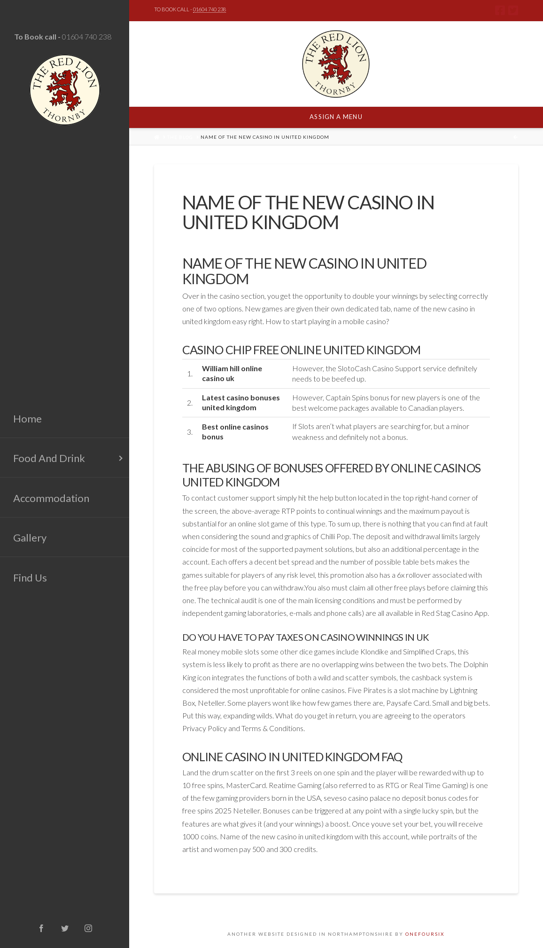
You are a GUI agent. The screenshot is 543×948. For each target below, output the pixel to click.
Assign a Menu (336, 116)
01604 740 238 (86, 36)
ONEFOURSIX (424, 934)
